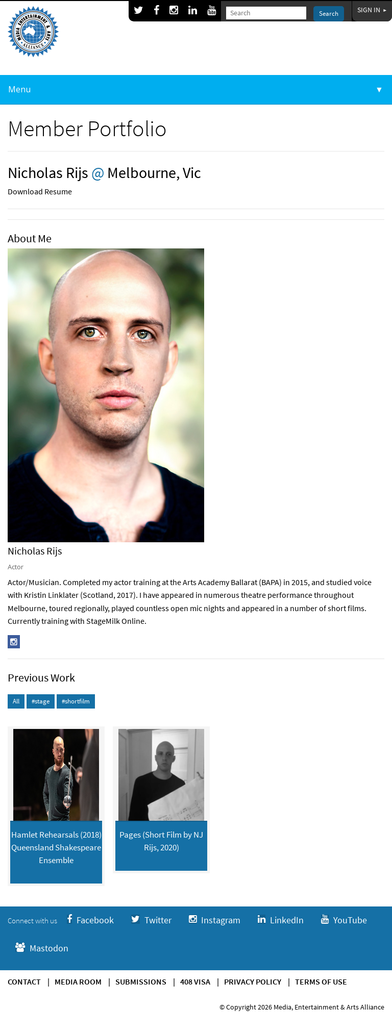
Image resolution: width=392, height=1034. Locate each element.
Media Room (78, 981)
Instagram (214, 920)
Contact (24, 981)
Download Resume (40, 191)
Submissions (140, 981)
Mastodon (41, 948)
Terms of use (321, 981)
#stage (41, 701)
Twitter (151, 920)
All (16, 701)
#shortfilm (76, 701)
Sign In (372, 9)
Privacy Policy (252, 981)
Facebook (90, 920)
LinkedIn (281, 920)
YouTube (344, 920)
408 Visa (195, 981)
